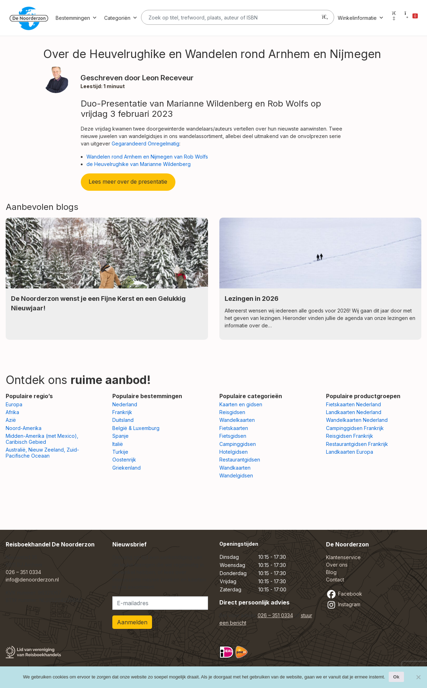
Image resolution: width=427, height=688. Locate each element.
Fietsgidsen (232, 436)
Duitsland (123, 420)
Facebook (344, 594)
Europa (14, 404)
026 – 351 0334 (23, 572)
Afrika (12, 412)
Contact (335, 580)
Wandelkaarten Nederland (357, 420)
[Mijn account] (394, 18)
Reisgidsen (232, 412)
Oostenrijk (124, 460)
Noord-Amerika (23, 428)
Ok (396, 677)
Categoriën (120, 18)
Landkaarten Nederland (353, 412)
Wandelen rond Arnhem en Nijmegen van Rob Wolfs (147, 157)
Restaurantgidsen (239, 460)
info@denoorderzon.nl (32, 580)
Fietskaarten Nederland (353, 404)
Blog (331, 572)
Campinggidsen (237, 444)
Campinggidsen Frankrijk (355, 428)
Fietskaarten (233, 428)
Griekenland (126, 468)
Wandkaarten (235, 468)
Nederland (124, 404)
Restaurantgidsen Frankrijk (357, 444)
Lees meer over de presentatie (128, 181)
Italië (117, 444)
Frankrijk (122, 412)
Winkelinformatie (361, 18)
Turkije (120, 452)
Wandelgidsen (236, 475)
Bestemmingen (76, 18)
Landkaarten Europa (349, 452)
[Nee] (418, 677)
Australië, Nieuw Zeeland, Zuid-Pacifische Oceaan (42, 453)
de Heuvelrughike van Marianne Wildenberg (138, 164)
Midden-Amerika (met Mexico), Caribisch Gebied (42, 439)
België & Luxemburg (135, 428)
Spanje (120, 436)
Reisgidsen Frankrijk (349, 436)
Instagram (343, 604)
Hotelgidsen (233, 452)
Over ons (337, 565)
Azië (11, 420)
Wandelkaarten (237, 420)
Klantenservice (343, 557)
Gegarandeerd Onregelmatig (145, 144)
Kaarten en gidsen (240, 404)
